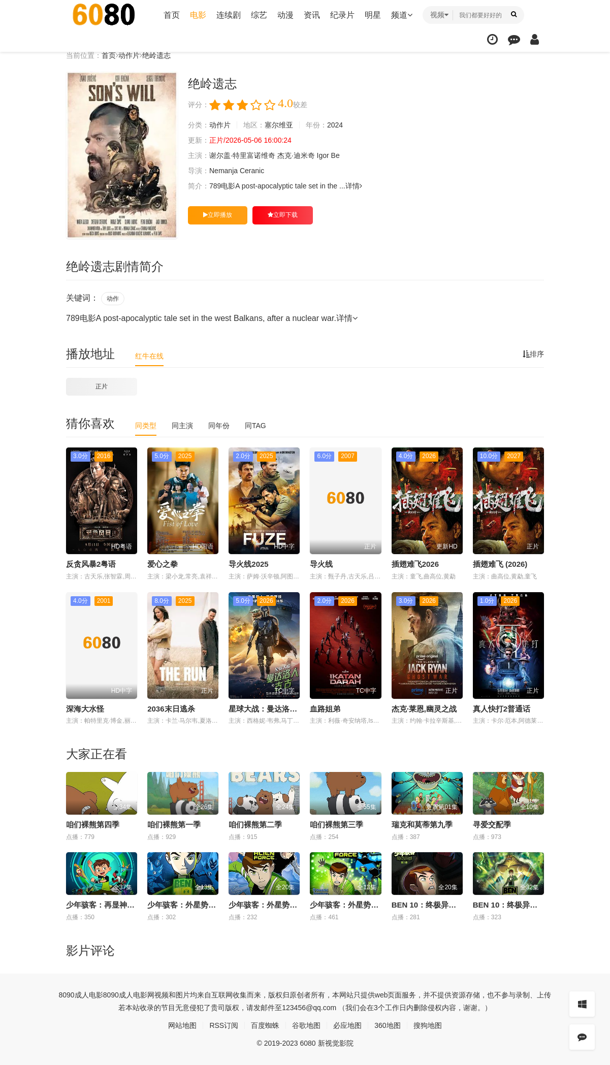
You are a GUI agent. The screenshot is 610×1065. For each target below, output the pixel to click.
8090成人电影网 (128, 995)
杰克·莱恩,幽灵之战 (424, 708)
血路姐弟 (325, 708)
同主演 (182, 426)
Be (335, 155)
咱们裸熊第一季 (174, 824)
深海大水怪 (85, 708)
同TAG (255, 426)
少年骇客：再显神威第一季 (111, 904)
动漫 (285, 15)
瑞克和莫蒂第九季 (422, 824)
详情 (353, 186)
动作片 (129, 55)
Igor (323, 155)
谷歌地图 (306, 1025)
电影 (198, 15)
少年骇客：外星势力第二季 (355, 904)
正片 (101, 386)
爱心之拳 (162, 564)
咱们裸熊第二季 (255, 824)
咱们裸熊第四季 (92, 824)
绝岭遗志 (156, 55)
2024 (335, 125)
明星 (373, 15)
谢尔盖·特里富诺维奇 (242, 155)
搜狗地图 (427, 1025)
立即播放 (217, 214)
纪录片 (342, 15)
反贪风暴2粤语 (91, 564)
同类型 (145, 426)
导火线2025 (248, 564)
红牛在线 (149, 356)
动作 (113, 298)
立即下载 (283, 214)
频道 (401, 15)
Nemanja (223, 171)
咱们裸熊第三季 (336, 824)
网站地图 (182, 1025)
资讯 (312, 15)
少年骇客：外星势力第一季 (193, 904)
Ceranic (252, 171)
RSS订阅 (223, 1025)
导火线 (321, 564)
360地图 (387, 1025)
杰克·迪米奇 (296, 155)
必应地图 (347, 1025)
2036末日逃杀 (171, 708)
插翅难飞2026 (415, 564)
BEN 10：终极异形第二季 (517, 904)
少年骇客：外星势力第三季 (274, 904)
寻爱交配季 (492, 824)
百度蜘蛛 (265, 1025)
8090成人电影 (81, 995)
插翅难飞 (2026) (500, 564)
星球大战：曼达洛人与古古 (274, 708)
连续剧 (228, 15)
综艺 (259, 15)
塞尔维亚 (279, 125)
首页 (172, 15)
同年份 (219, 426)
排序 (533, 354)
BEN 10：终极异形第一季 (435, 904)
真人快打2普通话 (501, 708)
